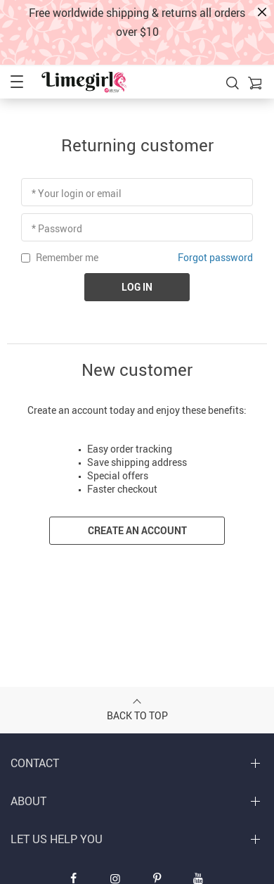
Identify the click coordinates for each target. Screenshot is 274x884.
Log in (137, 286)
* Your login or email (77, 193)
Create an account (137, 530)
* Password (57, 228)
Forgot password (215, 257)
